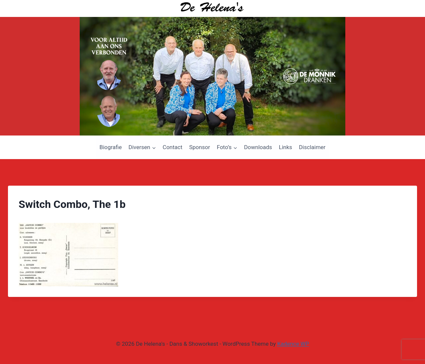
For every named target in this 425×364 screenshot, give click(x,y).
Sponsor (199, 147)
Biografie (111, 147)
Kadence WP (293, 343)
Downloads (258, 147)
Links (285, 147)
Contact (172, 147)
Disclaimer (312, 147)
